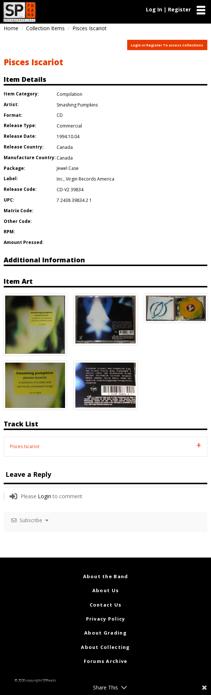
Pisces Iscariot (33, 61)
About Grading (105, 632)
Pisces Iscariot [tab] (24, 446)
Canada (65, 147)
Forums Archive (106, 661)
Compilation (69, 94)
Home (11, 28)
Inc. (60, 179)
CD (60, 115)
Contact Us (106, 604)
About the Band (105, 576)
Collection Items (45, 28)
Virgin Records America (90, 179)
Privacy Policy (105, 618)
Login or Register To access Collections (167, 45)
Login (44, 496)
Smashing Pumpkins (77, 105)
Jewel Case (68, 168)
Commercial (69, 126)
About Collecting (105, 647)
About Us (105, 590)
